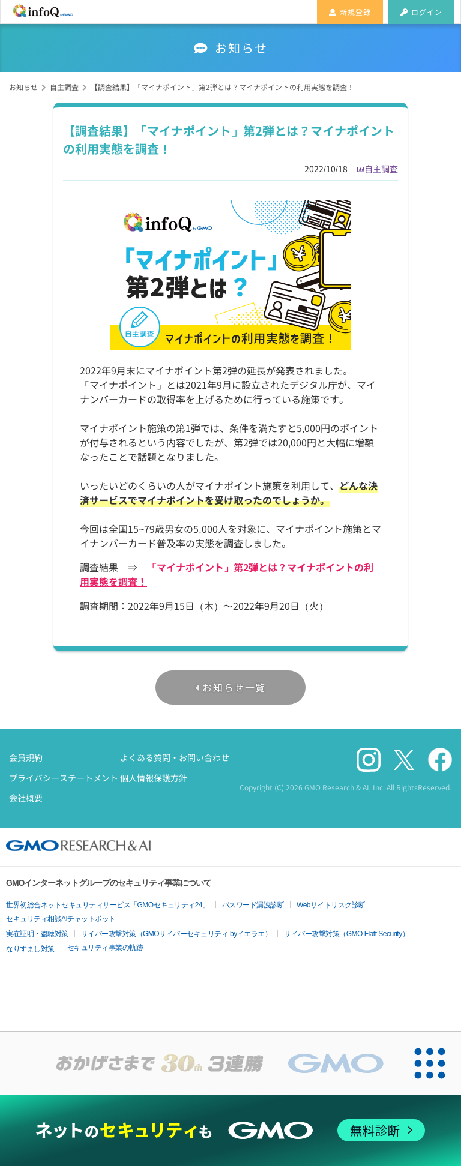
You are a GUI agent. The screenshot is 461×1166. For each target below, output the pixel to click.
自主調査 (381, 169)
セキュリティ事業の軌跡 (105, 947)
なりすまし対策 (30, 949)
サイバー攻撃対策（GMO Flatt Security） (346, 934)
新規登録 (350, 12)
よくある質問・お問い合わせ (174, 757)
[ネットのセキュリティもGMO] (230, 1130)
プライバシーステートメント (63, 778)
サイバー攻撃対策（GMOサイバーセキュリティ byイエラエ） (176, 934)
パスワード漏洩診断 (253, 905)
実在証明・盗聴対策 (37, 934)
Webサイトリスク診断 (331, 905)
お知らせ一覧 (234, 687)
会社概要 (26, 798)
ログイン (421, 12)
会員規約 (26, 757)
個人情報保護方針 (153, 778)
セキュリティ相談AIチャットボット (61, 919)
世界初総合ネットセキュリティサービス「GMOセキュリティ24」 (107, 905)
